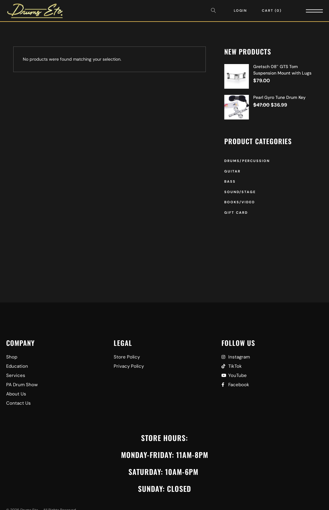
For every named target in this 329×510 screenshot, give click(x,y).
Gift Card (236, 212)
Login (240, 10)
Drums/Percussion (247, 161)
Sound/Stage (240, 192)
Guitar (232, 171)
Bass (230, 181)
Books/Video (239, 202)
